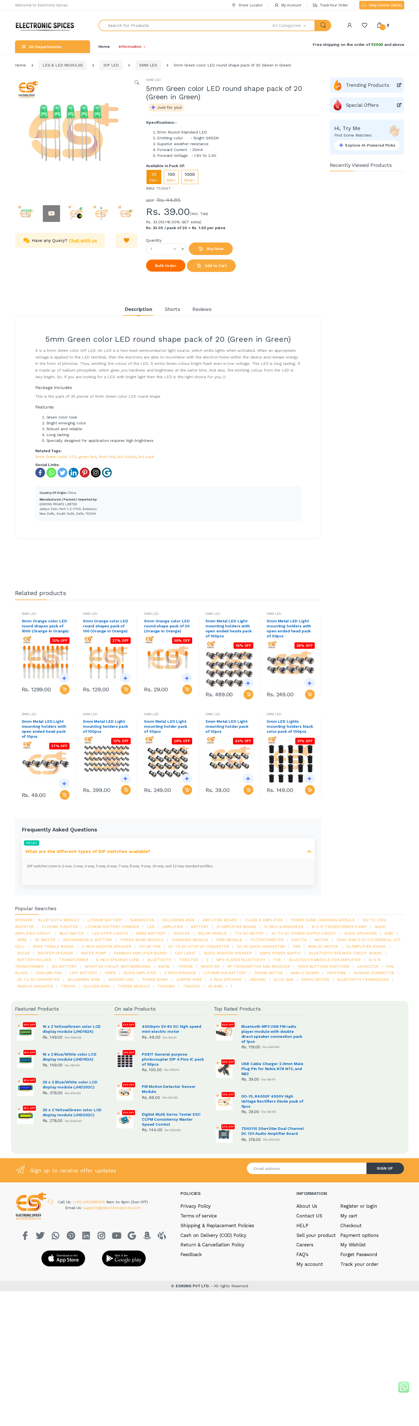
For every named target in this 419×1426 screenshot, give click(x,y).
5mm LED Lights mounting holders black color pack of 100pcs (290, 726)
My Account (287, 5)
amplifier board (219, 920)
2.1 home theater (60, 926)
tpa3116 (185, 966)
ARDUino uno (121, 979)
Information (130, 46)
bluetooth (159, 959)
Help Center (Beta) (381, 5)
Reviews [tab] (202, 309)
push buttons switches (323, 966)
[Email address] (307, 1224)
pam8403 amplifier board (140, 953)
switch (298, 939)
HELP (302, 1281)
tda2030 (191, 986)
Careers (304, 1300)
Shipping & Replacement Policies (217, 1281)
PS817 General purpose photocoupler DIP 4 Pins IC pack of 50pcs (173, 1059)
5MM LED (148, 65)
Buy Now (211, 249)
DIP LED (111, 65)
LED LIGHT (185, 953)
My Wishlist (353, 1300)
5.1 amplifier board (366, 946)
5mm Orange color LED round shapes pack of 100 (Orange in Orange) (105, 626)
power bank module (142, 939)
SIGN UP (385, 1224)
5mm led (106, 456)
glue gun (283, 979)
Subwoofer (142, 920)
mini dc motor (323, 946)
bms (389, 933)
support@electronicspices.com (112, 1263)
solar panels (212, 933)
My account (309, 1319)
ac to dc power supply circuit (303, 933)
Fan (296, 946)
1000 (190, 177)
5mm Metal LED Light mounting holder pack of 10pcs (226, 726)
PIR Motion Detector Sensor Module (168, 1089)
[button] (293, 25)
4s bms (215, 986)
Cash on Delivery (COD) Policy (213, 1290)
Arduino (257, 979)
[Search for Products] (185, 25)
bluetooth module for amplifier (325, 959)
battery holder (34, 959)
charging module (190, 939)
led (151, 926)
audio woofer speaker (228, 953)
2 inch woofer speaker (106, 946)
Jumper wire (189, 979)
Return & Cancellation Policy (212, 1300)
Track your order (359, 1319)
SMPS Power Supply (280, 953)
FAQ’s (302, 1310)
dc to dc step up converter (198, 946)
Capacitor (367, 966)
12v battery (64, 966)
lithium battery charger (112, 926)
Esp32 (164, 966)
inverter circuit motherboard (117, 966)
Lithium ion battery (225, 973)
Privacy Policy (195, 1261)
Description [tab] (138, 309)
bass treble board (53, 946)
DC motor (45, 939)
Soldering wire (84, 979)
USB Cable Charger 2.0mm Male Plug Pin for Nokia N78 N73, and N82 (272, 1068)
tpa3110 (68, 986)
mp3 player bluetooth (240, 959)
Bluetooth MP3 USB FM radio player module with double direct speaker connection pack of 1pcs (272, 1034)
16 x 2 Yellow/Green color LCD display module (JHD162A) (72, 1029)
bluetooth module (59, 920)
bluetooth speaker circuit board (345, 953)
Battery (199, 926)
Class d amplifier (264, 920)
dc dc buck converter (261, 946)
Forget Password (358, 1310)
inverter (209, 966)
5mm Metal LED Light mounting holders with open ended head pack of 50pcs (289, 628)
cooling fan (48, 973)
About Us (306, 1261)
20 (154, 177)
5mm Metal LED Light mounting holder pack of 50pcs (165, 726)
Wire (22, 939)
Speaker (24, 920)
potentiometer (266, 939)
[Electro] (47, 25)
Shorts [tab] (172, 309)
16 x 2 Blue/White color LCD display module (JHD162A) (69, 1056)
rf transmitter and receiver (258, 966)
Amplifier (173, 926)
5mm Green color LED (55, 456)
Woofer (181, 933)
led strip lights (110, 933)
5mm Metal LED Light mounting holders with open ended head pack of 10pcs (44, 729)
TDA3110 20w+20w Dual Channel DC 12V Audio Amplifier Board (272, 1156)
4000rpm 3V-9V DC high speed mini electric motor (171, 1029)
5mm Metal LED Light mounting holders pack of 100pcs (105, 726)
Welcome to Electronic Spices (41, 5)
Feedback (191, 1310)
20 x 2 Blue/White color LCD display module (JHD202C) (70, 1084)
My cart (348, 1271)
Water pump (93, 953)
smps (110, 973)
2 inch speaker (180, 973)
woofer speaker (55, 953)
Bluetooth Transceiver (363, 979)
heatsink (336, 973)
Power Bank (155, 979)
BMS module (229, 939)
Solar (23, 953)
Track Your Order (330, 5)
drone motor (268, 973)
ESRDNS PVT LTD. (193, 1341)
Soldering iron (178, 920)
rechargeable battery (87, 939)
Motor (321, 939)
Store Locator (247, 5)
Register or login (358, 1261)
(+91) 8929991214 (89, 1257)
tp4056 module (134, 986)
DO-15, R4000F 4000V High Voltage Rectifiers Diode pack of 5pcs (272, 1101)
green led (87, 456)
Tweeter (188, 959)
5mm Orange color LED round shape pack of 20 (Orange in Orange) (167, 626)
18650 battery (150, 933)
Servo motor (315, 979)
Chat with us (83, 240)
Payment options (359, 1290)
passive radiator (35, 986)
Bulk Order (165, 265)
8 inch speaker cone (117, 959)
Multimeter (71, 933)
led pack (146, 456)
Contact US (309, 1271)
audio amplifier (139, 973)
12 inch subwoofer (283, 926)
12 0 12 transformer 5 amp (338, 926)
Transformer (73, 959)
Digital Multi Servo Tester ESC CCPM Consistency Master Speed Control (171, 1119)
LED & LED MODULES (63, 65)
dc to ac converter (38, 979)
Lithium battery (104, 920)
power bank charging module (322, 920)
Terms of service (198, 1271)
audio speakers (360, 933)
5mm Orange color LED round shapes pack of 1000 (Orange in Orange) (45, 626)
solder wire (96, 986)
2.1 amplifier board (236, 926)
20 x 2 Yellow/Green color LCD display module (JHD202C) (72, 1112)
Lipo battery (83, 973)
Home (104, 46)
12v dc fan (149, 946)
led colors (126, 456)
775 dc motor (248, 933)
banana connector (374, 973)
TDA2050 (166, 986)
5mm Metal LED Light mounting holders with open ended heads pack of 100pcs (228, 628)
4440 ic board (305, 973)
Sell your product (316, 1290)
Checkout (351, 1281)
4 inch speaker (225, 979)
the (277, 959)
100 (171, 177)
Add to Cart (211, 266)
